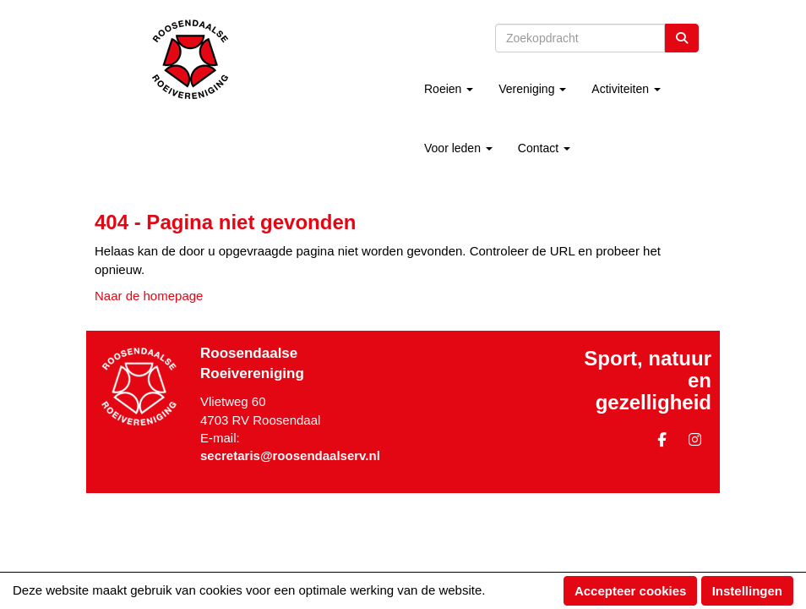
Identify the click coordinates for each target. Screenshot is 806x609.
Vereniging (532, 89)
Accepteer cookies (631, 591)
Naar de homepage (149, 295)
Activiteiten (626, 89)
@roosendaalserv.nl (290, 455)
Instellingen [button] (747, 591)
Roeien (448, 89)
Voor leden (458, 148)
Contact (544, 148)
